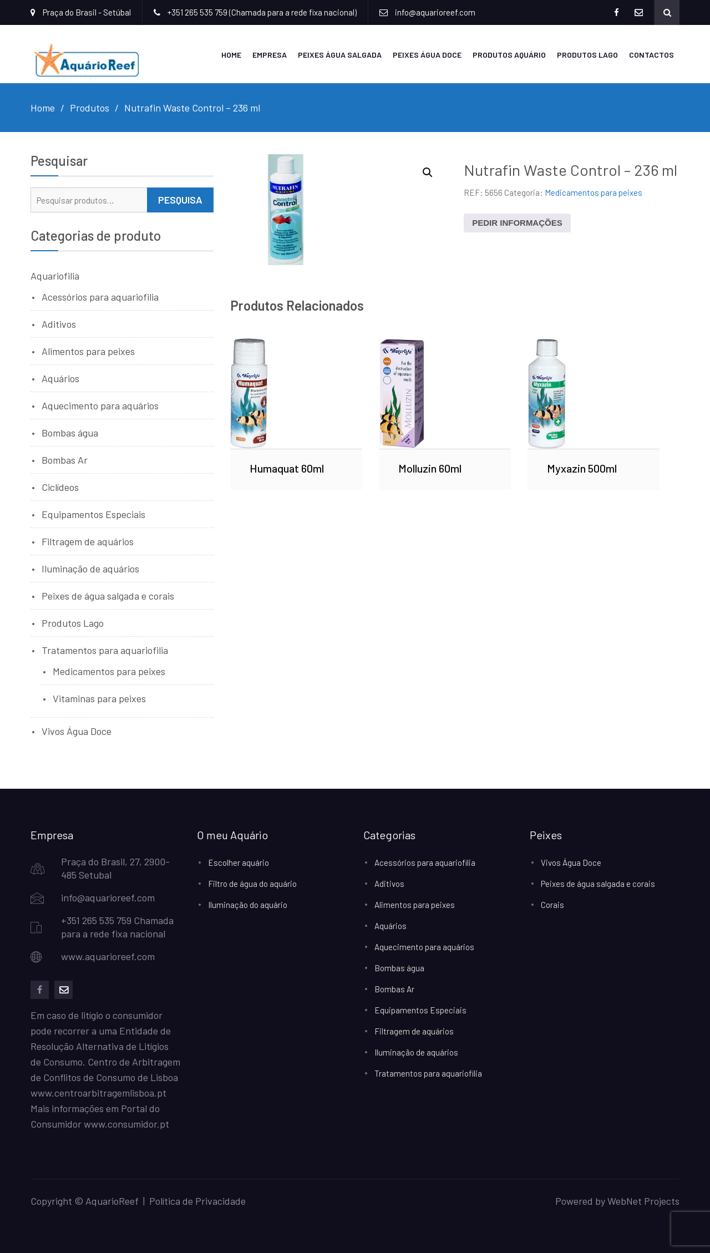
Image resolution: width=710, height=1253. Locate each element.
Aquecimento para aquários (100, 405)
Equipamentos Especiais (93, 514)
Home (231, 54)
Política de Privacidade (197, 1201)
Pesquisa (180, 200)
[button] (428, 172)
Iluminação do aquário (247, 905)
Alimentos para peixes (88, 351)
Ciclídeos (60, 487)
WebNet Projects (643, 1201)
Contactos (651, 54)
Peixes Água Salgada (340, 54)
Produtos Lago (587, 54)
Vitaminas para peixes (99, 698)
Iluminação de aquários (90, 568)
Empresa (269, 54)
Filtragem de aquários (88, 541)
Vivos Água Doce (76, 731)
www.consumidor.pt (126, 1124)
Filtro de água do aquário (252, 884)
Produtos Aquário (509, 54)
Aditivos (59, 324)
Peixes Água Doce (427, 54)
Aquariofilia (55, 276)
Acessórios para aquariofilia (100, 297)
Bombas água (70, 433)
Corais (552, 905)
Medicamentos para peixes (593, 192)
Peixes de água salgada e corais (108, 596)
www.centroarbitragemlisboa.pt (98, 1093)
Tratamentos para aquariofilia (105, 650)
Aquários (60, 378)
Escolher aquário (238, 863)
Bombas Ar (65, 460)
